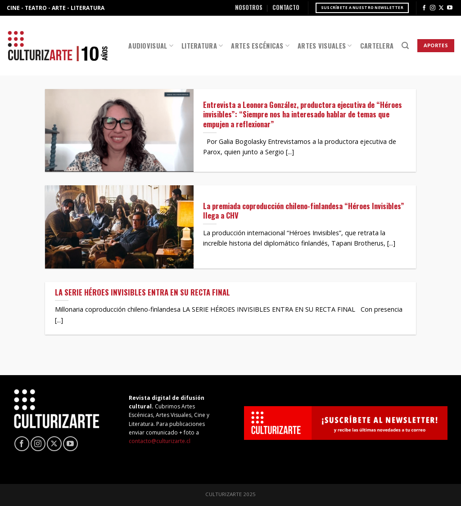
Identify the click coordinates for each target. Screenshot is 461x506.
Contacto (285, 7)
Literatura (202, 45)
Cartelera (377, 45)
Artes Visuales (325, 45)
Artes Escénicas (260, 45)
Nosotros (248, 7)
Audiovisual (150, 45)
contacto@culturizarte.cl (159, 441)
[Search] (405, 45)
